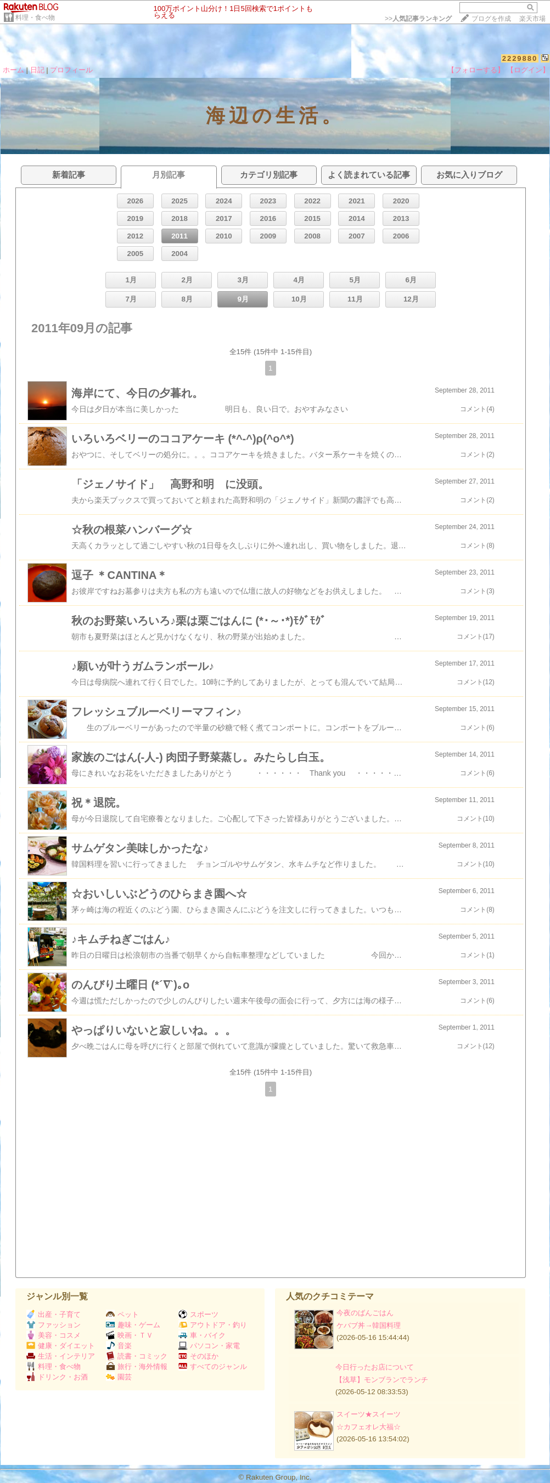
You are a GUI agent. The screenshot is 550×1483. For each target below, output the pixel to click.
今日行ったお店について (374, 1367)
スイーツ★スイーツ (368, 1414)
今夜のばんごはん (365, 1313)
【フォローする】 (475, 70)
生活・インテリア (60, 1356)
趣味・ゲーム (133, 1325)
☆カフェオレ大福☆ (368, 1427)
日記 (37, 70)
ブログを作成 (491, 18)
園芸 (119, 1377)
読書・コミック (136, 1356)
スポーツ (198, 1314)
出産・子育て (53, 1314)
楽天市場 (532, 18)
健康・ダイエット (60, 1346)
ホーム (13, 70)
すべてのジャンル (212, 1366)
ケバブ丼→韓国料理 (368, 1325)
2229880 (520, 58)
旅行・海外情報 (136, 1366)
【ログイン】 (528, 70)
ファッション (53, 1325)
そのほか (198, 1356)
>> (418, 18)
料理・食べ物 (35, 17)
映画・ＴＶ (129, 1335)
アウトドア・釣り (212, 1325)
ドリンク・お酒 (57, 1377)
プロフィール (71, 70)
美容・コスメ (53, 1335)
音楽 (119, 1346)
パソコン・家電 (209, 1346)
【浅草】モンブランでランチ (381, 1380)
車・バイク (202, 1335)
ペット (122, 1314)
